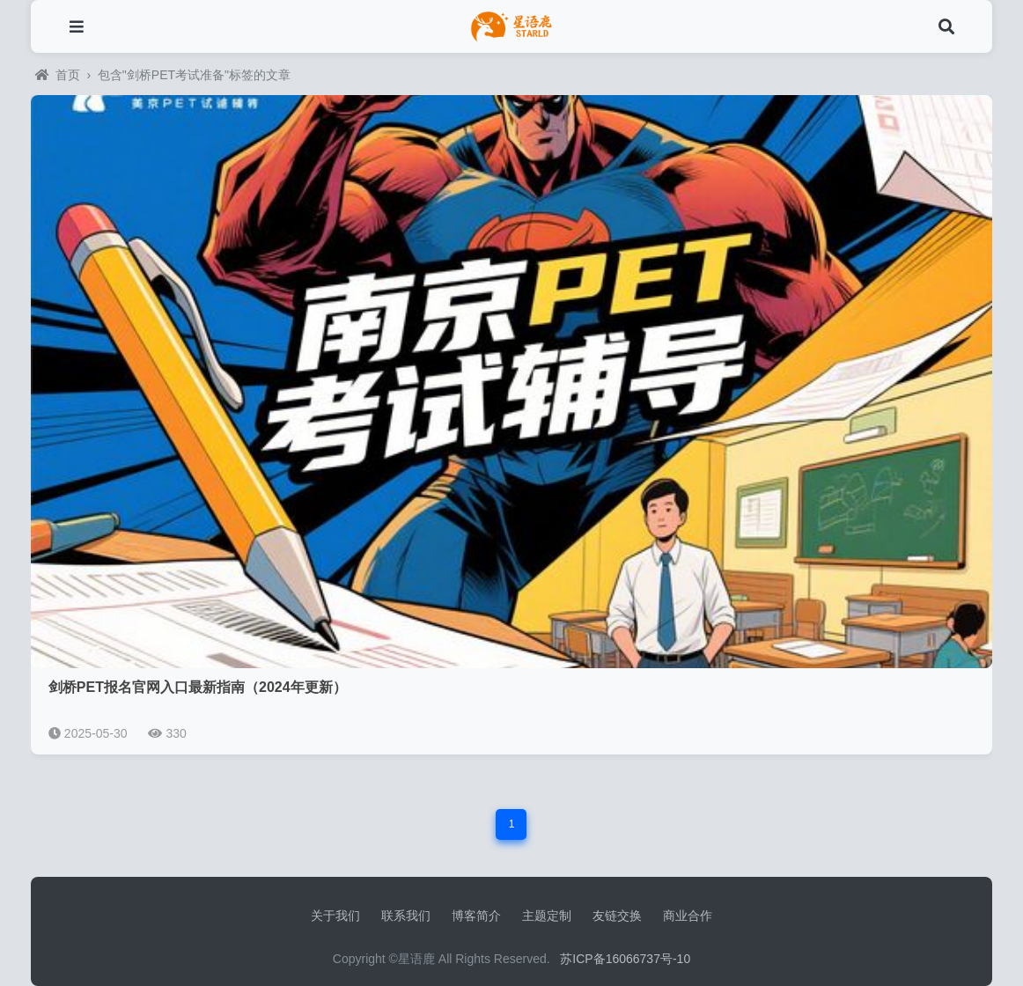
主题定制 (546, 916)
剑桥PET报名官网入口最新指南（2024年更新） (197, 687)
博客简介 (476, 916)
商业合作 (687, 916)
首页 (57, 75)
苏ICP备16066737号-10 (625, 959)
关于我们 (335, 916)
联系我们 (406, 916)
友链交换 (617, 916)
